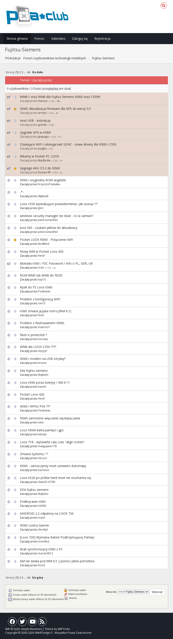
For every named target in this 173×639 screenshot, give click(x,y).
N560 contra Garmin (34, 525)
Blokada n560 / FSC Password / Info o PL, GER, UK (56, 263)
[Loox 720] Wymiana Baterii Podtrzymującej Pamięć (57, 537)
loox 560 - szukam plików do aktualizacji (48, 228)
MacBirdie (44, 160)
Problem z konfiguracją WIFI (40, 299)
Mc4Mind (43, 243)
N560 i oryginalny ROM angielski (43, 180)
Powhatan (44, 291)
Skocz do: (111, 591)
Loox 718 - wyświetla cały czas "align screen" (52, 442)
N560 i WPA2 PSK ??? (35, 406)
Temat (24, 80)
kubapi (42, 434)
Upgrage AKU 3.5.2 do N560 (40, 168)
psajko (42, 148)
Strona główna (17, 38)
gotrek (42, 124)
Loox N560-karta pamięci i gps (42, 430)
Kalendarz (58, 38)
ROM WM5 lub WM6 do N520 (41, 275)
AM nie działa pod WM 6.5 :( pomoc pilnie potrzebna (57, 561)
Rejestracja (102, 38)
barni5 (42, 386)
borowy (43, 339)
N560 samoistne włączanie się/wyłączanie (50, 418)
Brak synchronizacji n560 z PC (41, 549)
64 (28, 72)
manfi (41, 517)
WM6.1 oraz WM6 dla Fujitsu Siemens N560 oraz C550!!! (60, 97)
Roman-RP (44, 172)
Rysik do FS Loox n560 (36, 287)
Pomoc (39, 38)
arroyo (42, 112)
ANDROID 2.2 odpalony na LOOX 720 (47, 513)
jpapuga (43, 136)
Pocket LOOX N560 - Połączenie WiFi (46, 239)
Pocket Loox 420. (32, 394)
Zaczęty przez (42, 80)
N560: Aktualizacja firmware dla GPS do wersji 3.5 (55, 108)
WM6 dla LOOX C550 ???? (38, 347)
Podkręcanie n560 (33, 501)
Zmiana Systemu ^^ (34, 454)
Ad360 (42, 505)
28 (58, 101)
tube (41, 422)
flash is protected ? (33, 335)
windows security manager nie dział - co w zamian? (56, 216)
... (25, 72)
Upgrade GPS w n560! (35, 132)
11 (59, 136)
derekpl (43, 529)
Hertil (41, 255)
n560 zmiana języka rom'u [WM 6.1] (45, 311)
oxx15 (42, 303)
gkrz (41, 208)
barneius (43, 470)
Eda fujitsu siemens (34, 370)
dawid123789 (46, 482)
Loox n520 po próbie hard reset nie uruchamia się (55, 478)
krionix (42, 362)
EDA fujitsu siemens (34, 490)
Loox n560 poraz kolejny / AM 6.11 (45, 382)
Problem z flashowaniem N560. (42, 323)
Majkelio (43, 374)
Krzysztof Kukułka (49, 184)
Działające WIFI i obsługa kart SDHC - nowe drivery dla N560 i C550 (68, 144)
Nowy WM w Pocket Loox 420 (41, 251)
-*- (22, 192)
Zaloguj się (80, 38)
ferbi (41, 315)
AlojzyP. (43, 351)
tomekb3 (43, 541)
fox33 (41, 565)
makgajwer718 (47, 446)
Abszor (42, 458)
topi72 (42, 279)
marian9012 (45, 553)
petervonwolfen (48, 220)
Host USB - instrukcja (35, 120)
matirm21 (44, 327)
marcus (43, 101)
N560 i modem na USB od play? (42, 359)
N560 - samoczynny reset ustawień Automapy (53, 466)
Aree (41, 267)
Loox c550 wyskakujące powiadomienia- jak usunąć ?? (58, 204)
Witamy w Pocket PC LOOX (39, 156)
